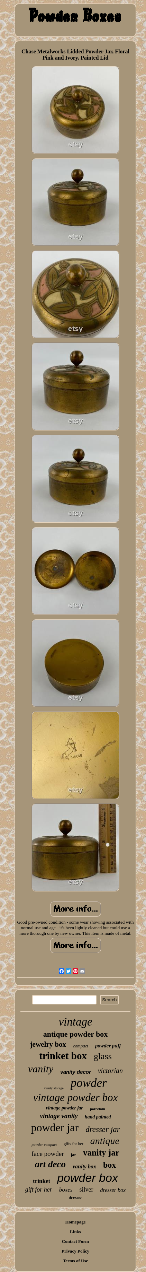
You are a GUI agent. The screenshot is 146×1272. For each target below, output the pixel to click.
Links (75, 1231)
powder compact (44, 1144)
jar (73, 1154)
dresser (75, 1197)
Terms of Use (75, 1260)
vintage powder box (75, 1097)
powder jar (55, 1127)
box (109, 1164)
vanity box (84, 1166)
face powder (47, 1153)
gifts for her (73, 1143)
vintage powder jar (64, 1107)
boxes (66, 1189)
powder (89, 1083)
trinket (41, 1181)
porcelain (97, 1109)
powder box (87, 1177)
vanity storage (53, 1088)
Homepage (75, 1222)
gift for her (38, 1189)
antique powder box (75, 1034)
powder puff (108, 1045)
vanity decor (75, 1072)
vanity (40, 1068)
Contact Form (75, 1241)
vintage (75, 1022)
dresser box (113, 1190)
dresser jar (102, 1129)
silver (86, 1189)
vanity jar (101, 1152)
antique (104, 1140)
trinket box (63, 1055)
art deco (50, 1164)
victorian (110, 1070)
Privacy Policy (75, 1251)
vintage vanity (58, 1115)
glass (103, 1056)
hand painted (98, 1116)
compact (80, 1045)
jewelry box (48, 1044)
